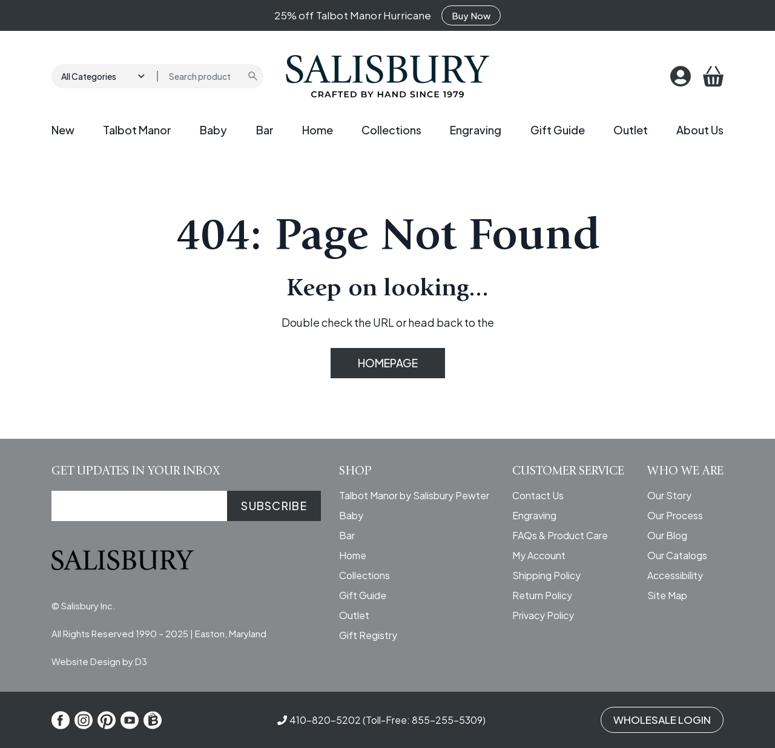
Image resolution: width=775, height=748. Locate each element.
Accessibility (675, 575)
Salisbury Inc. (88, 605)
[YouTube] (129, 720)
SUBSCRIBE (274, 506)
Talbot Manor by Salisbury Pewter (414, 495)
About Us (700, 130)
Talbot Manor (137, 130)
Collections (391, 130)
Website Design (85, 661)
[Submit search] (253, 76)
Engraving (475, 130)
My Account (539, 555)
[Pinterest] (106, 720)
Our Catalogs (677, 555)
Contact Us (538, 495)
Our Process (675, 515)
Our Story (669, 495)
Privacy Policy (543, 615)
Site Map (667, 595)
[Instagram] (83, 720)
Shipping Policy (546, 575)
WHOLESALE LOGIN (662, 719)
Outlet (630, 130)
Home (317, 130)
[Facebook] (60, 720)
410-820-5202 (325, 720)
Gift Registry (368, 635)
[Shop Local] (152, 720)
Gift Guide (557, 130)
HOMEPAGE (388, 363)
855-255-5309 (447, 720)
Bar (265, 130)
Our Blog (667, 535)
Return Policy (542, 595)
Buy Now (471, 15)
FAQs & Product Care (560, 535)
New (62, 130)
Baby (213, 130)
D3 (141, 661)
